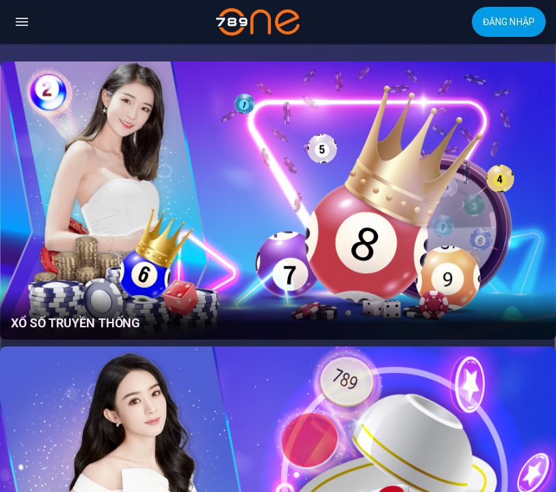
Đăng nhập (509, 21)
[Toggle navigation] (22, 22)
